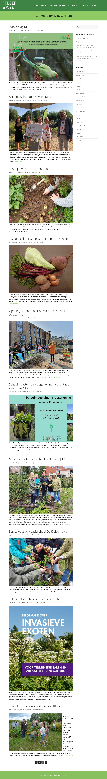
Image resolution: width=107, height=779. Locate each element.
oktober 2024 (80, 75)
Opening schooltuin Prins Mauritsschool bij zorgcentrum (37, 312)
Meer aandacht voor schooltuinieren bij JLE (37, 459)
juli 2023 (78, 82)
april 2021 (79, 118)
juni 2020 (78, 129)
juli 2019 (78, 140)
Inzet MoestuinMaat (82, 38)
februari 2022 (80, 108)
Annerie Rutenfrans (27, 30)
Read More (19, 162)
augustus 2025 (80, 71)
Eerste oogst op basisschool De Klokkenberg (38, 531)
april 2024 (79, 79)
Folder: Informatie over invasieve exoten (35, 599)
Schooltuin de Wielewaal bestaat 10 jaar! (35, 706)
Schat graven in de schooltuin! (28, 169)
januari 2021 (79, 122)
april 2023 (79, 90)
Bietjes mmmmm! (81, 42)
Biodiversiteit (39, 30)
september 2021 (81, 111)
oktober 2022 (80, 100)
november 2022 (80, 97)
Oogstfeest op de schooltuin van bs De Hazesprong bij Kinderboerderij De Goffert (86, 58)
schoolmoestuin (42, 100)
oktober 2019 (80, 137)
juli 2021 (78, 115)
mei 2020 (78, 133)
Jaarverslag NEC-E (20, 27)
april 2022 (79, 104)
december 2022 (80, 93)
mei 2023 (78, 86)
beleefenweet (50, 775)
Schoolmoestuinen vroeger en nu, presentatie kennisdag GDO (39, 386)
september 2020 (81, 126)
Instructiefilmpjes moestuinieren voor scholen (39, 239)
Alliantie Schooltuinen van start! (30, 97)
